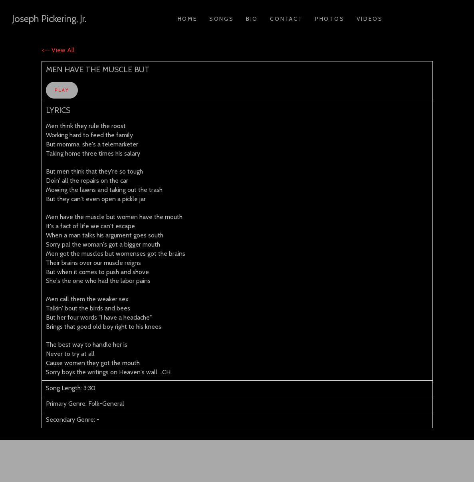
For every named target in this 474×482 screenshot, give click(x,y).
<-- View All (58, 50)
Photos (330, 18)
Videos (370, 18)
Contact (286, 18)
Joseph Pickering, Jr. (49, 18)
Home (187, 18)
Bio (252, 18)
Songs (221, 18)
